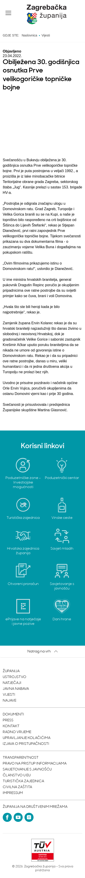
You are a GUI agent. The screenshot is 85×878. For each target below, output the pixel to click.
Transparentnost (21, 758)
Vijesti (9, 695)
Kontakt (11, 726)
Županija (11, 671)
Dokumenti (13, 714)
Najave (9, 700)
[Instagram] (29, 817)
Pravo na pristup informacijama (35, 763)
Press (8, 720)
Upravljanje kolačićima (27, 738)
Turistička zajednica (23, 781)
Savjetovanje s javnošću (27, 769)
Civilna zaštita (17, 787)
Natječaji (12, 683)
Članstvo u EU (17, 775)
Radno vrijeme (17, 732)
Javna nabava (16, 689)
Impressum (13, 793)
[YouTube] (18, 817)
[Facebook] (7, 817)
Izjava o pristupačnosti (26, 744)
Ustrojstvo (14, 677)
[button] (8, 13)
